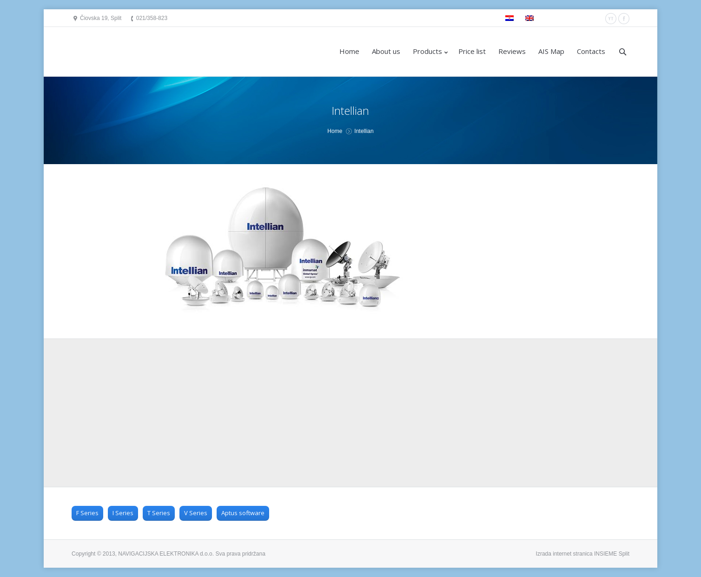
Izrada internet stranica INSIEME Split (582, 553)
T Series (158, 513)
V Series (195, 513)
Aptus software (243, 513)
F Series (87, 513)
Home (334, 131)
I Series (122, 513)
